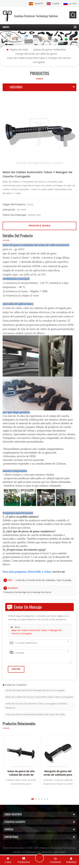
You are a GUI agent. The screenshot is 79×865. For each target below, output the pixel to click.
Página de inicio (17, 50)
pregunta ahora (39, 225)
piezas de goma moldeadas (50, 50)
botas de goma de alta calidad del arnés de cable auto (21, 773)
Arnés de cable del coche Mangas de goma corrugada (35, 690)
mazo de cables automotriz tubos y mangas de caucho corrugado (37, 632)
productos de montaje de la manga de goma (27, 592)
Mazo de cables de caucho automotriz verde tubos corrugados (39, 697)
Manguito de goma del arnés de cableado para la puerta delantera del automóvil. (58, 773)
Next (60, 799)
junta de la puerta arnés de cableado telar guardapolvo (44, 580)
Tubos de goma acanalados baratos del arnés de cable (35, 714)
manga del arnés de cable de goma (36, 54)
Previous (18, 799)
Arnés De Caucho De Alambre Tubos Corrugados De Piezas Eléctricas (36, 706)
